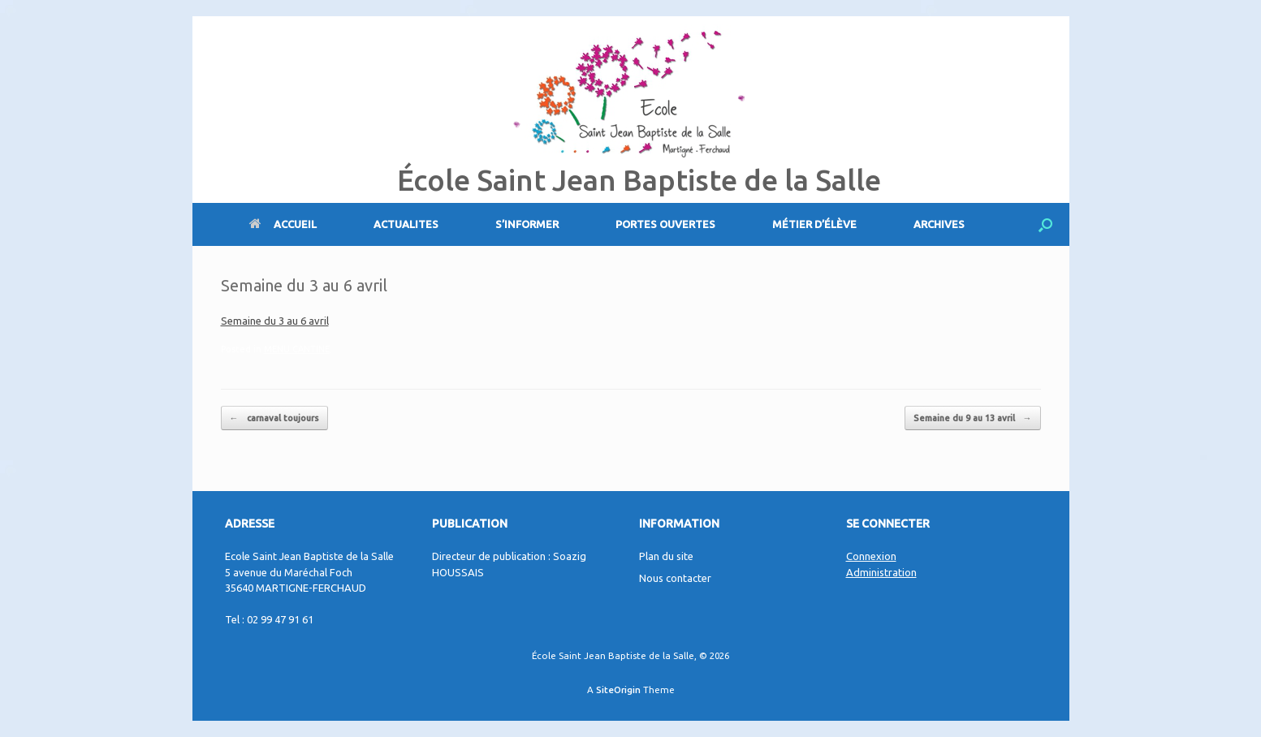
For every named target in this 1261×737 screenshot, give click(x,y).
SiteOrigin (618, 689)
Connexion (871, 556)
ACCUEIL (283, 224)
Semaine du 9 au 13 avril (972, 418)
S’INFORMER (527, 224)
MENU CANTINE (297, 349)
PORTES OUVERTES (665, 224)
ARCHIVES (939, 224)
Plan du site (666, 556)
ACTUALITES (406, 224)
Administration (881, 572)
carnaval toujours (274, 418)
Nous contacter (675, 578)
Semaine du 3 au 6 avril (275, 320)
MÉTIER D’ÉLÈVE (814, 224)
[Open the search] (1045, 224)
